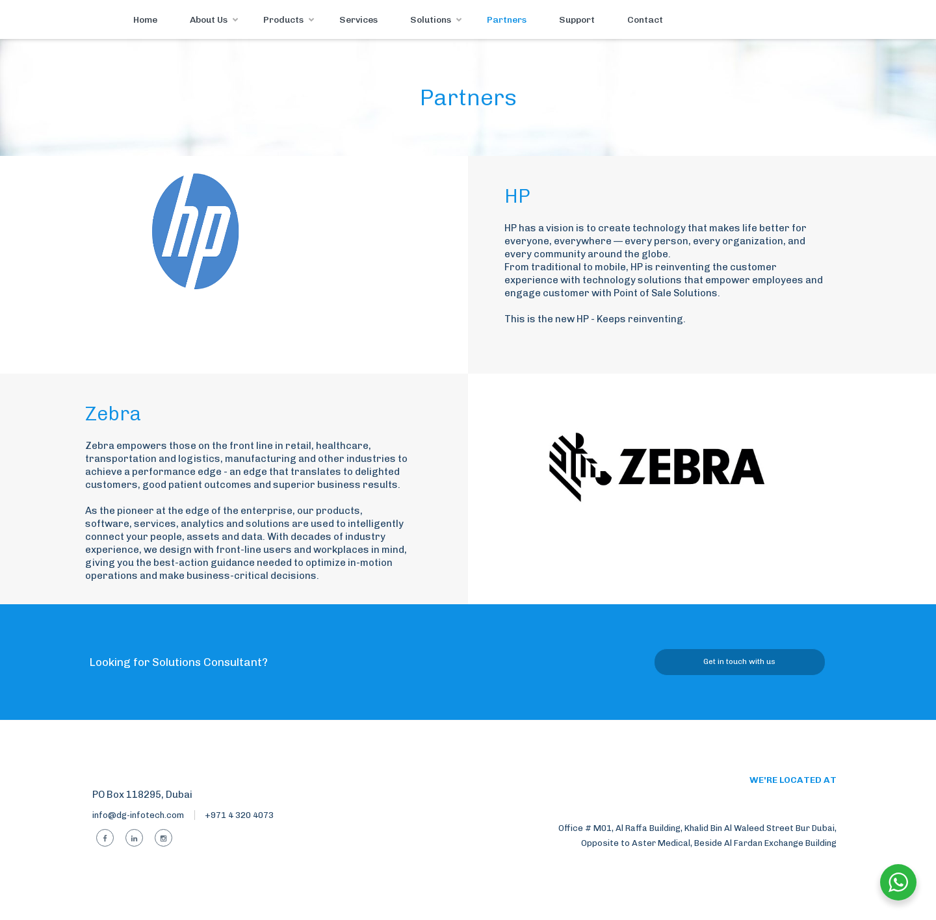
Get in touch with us (739, 661)
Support (577, 19)
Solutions (430, 19)
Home (145, 19)
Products (283, 19)
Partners (506, 19)
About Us (209, 19)
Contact (645, 19)
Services (358, 19)
